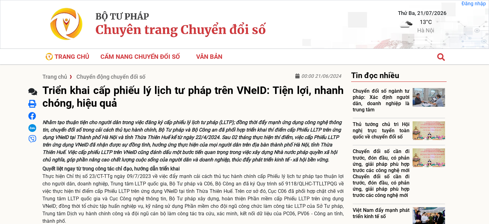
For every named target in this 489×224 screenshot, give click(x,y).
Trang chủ (67, 56)
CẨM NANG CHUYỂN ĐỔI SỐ (140, 56)
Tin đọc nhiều (375, 75)
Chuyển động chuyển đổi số (110, 77)
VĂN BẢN (209, 56)
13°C (426, 22)
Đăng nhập (474, 4)
